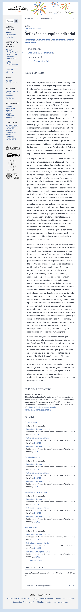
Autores (9, 81)
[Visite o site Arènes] (12, 155)
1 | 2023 (37, 455)
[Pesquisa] (10, 21)
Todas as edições (9, 71)
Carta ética (10, 98)
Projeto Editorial (12, 91)
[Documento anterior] (69, 18)
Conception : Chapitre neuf (23, 605)
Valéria (30, 42)
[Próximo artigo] (73, 18)
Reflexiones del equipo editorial (40, 53)
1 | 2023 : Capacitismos (43, 18)
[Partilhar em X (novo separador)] (27, 26)
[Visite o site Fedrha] (12, 148)
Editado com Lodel (44, 605)
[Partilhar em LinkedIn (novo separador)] (29, 26)
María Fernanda (62, 40)
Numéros (28, 18)
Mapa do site (12, 602)
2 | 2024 (37, 446)
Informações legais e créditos (11, 110)
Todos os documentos (34, 564)
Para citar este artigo (33, 28)
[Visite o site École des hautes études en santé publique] (12, 165)
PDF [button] (26, 31)
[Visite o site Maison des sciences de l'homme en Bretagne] (12, 176)
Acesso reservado (61, 605)
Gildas (30, 40)
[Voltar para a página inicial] (40, 8)
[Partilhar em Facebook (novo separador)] (25, 26)
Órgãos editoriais (9, 94)
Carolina (44, 40)
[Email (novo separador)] (30, 26)
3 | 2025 (37, 438)
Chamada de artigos (11, 133)
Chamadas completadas (11, 138)
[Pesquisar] (16, 21)
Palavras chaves (12, 83)
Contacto (9, 106)
